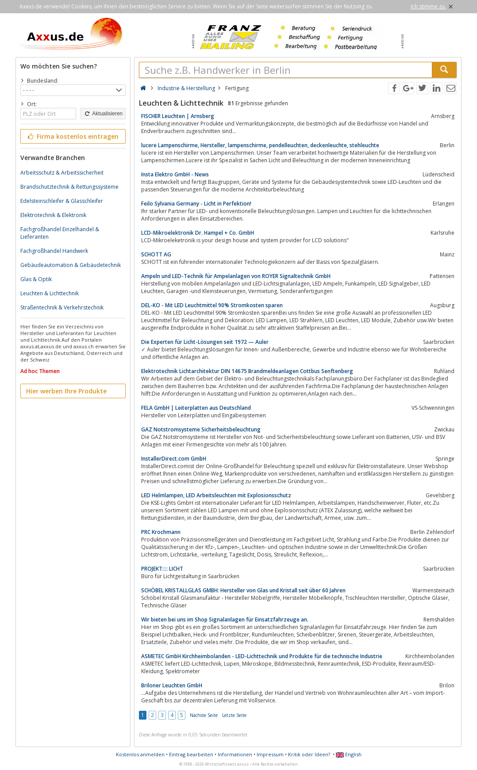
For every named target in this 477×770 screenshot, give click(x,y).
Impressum (270, 754)
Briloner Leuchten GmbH (171, 685)
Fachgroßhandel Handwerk (54, 251)
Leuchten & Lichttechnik (49, 293)
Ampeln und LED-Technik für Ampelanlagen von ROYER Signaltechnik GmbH (236, 276)
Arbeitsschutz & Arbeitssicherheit (62, 172)
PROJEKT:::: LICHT (162, 568)
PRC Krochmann (161, 532)
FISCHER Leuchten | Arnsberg (177, 116)
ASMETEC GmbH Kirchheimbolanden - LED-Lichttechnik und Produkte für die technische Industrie (261, 656)
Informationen (235, 754)
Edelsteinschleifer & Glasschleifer (61, 201)
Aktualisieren (103, 114)
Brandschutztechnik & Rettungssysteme (69, 187)
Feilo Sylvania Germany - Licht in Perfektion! (196, 203)
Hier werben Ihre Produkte (66, 391)
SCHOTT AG (156, 254)
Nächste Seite (204, 715)
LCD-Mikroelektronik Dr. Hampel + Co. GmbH (197, 232)
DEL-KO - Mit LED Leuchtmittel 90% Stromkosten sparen (212, 305)
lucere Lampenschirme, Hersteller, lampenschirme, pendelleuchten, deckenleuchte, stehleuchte (260, 145)
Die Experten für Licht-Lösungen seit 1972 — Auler (205, 342)
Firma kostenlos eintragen (72, 136)
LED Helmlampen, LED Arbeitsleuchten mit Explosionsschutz (216, 495)
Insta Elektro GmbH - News (175, 174)
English (349, 754)
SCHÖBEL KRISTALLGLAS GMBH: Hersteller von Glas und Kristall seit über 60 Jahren (243, 590)
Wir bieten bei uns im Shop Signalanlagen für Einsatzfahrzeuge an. (224, 619)
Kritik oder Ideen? (309, 754)
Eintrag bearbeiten (191, 754)
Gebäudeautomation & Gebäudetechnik (70, 265)
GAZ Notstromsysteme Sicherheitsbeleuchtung (201, 429)
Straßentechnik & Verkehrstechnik (62, 307)
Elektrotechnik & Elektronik (53, 215)
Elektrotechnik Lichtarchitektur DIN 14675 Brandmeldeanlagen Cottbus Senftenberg (247, 371)
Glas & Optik (36, 279)
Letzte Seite (234, 715)
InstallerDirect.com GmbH (173, 458)
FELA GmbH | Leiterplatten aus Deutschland (196, 408)
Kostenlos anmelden (140, 754)
